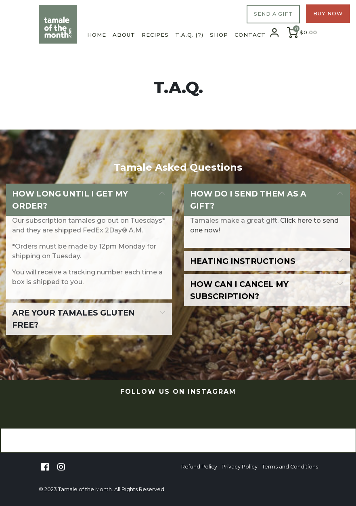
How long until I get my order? (70, 200)
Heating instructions (242, 261)
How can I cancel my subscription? (239, 290)
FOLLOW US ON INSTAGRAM (178, 391)
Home (96, 34)
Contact (250, 34)
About (124, 34)
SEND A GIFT (273, 14)
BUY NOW (328, 13)
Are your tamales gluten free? (73, 319)
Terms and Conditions (290, 467)
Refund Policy (199, 467)
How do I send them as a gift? (248, 200)
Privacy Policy (240, 467)
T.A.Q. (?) (189, 34)
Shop (219, 34)
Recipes (155, 34)
